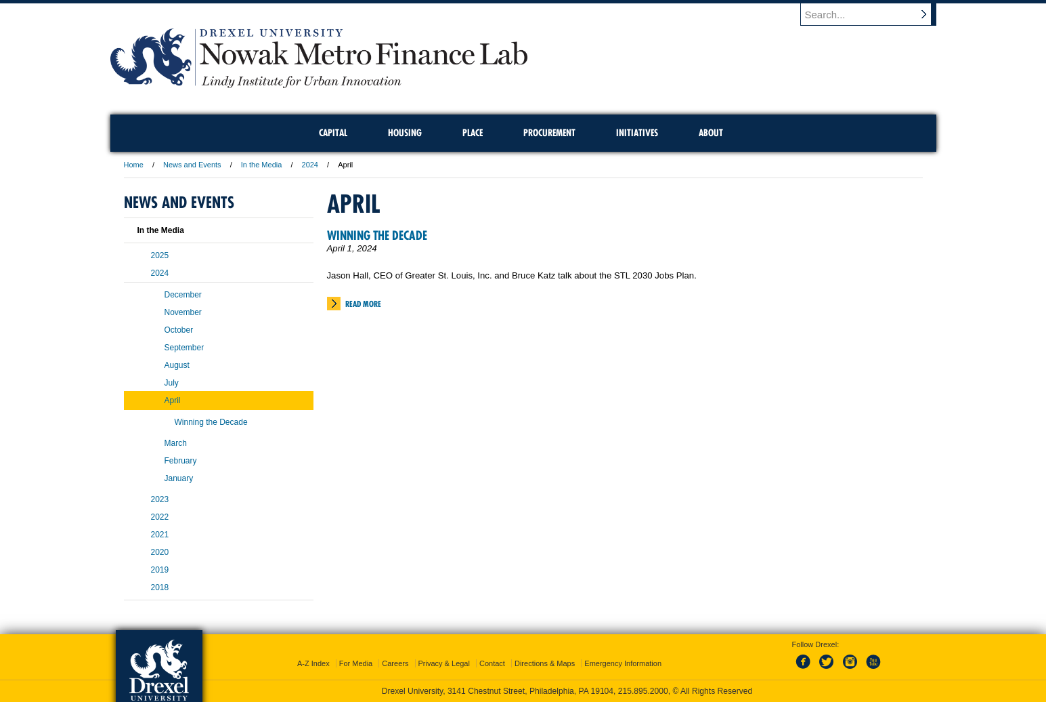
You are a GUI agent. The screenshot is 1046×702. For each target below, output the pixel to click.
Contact (492, 663)
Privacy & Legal (444, 663)
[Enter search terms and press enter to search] (875, 14)
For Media (356, 663)
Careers (395, 663)
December (183, 295)
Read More (363, 304)
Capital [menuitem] (333, 133)
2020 (160, 552)
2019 (160, 570)
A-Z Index (313, 663)
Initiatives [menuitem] (637, 133)
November (183, 312)
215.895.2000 (643, 691)
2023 (160, 499)
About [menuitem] (711, 133)
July (172, 383)
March (176, 443)
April (173, 400)
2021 (160, 534)
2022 (160, 517)
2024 (310, 165)
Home (134, 165)
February (181, 461)
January (179, 478)
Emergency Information (622, 663)
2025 (160, 255)
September (184, 347)
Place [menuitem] (472, 133)
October (179, 330)
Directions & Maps (545, 663)
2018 (160, 587)
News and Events (192, 165)
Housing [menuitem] (405, 133)
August (177, 365)
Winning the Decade (377, 235)
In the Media (261, 165)
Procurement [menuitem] (549, 133)
